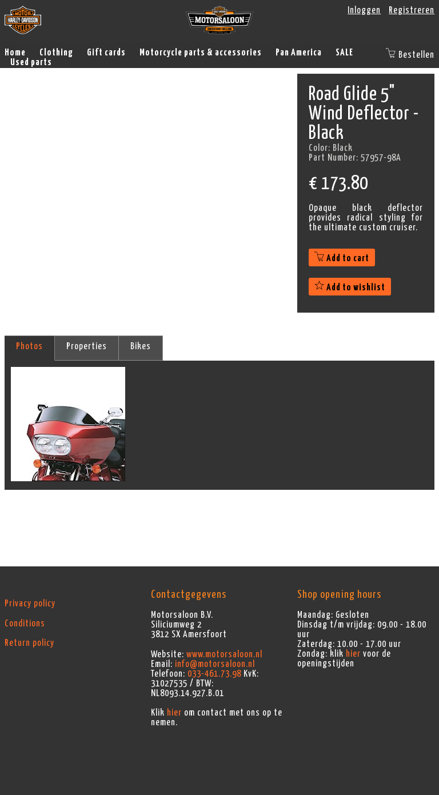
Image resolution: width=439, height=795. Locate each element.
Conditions (25, 623)
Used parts (31, 62)
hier (174, 712)
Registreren (411, 10)
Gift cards (106, 52)
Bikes (140, 346)
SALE (344, 52)
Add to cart (341, 258)
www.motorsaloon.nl (224, 654)
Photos (29, 346)
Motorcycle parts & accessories (200, 52)
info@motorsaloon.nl (215, 664)
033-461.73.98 (214, 673)
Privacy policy (30, 603)
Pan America (299, 52)
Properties (86, 346)
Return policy (29, 643)
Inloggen (364, 10)
